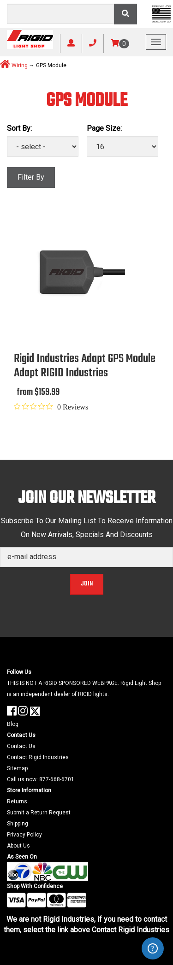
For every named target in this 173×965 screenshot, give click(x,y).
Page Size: (104, 128)
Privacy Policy (24, 834)
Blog (12, 724)
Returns (17, 801)
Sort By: (19, 128)
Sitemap (17, 768)
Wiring (20, 65)
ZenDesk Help (153, 948)
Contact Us (21, 746)
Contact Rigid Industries (38, 757)
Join (87, 584)
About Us (18, 845)
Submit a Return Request (39, 812)
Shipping (17, 823)
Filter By (31, 177)
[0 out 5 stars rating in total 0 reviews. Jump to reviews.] (51, 407)
